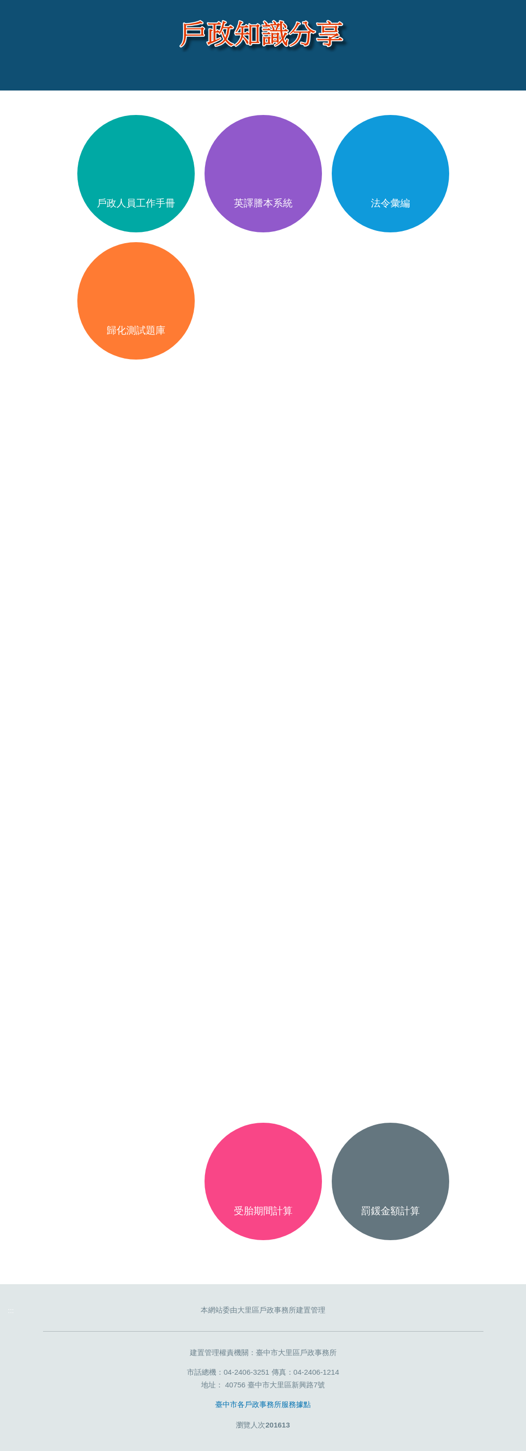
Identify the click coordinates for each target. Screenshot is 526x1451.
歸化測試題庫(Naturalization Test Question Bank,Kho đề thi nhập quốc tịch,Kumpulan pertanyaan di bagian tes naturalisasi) (135, 342)
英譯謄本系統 (263, 203)
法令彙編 (390, 203)
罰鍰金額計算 (390, 1210)
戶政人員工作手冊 (136, 203)
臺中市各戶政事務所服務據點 (263, 1404)
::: (23, 101)
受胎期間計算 (263, 1210)
